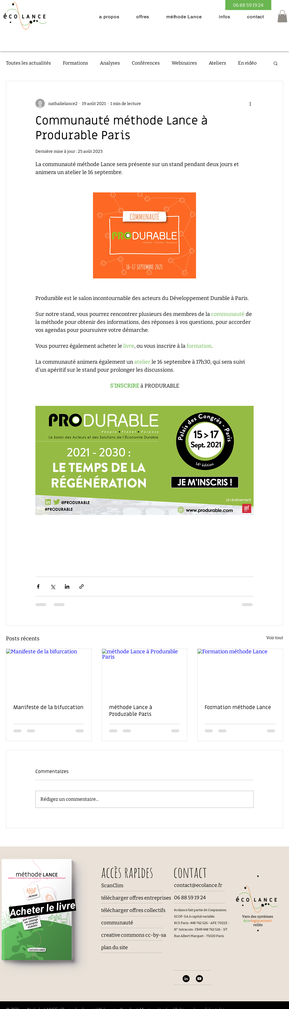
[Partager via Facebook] (38, 586)
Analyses (110, 63)
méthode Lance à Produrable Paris (130, 711)
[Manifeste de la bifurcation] (48, 673)
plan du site (114, 947)
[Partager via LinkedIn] (67, 586)
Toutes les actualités (28, 63)
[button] (109, 16)
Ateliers (217, 63)
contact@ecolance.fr (198, 885)
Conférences (146, 63)
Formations (75, 63)
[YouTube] (199, 978)
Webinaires (184, 63)
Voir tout (274, 637)
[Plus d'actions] (250, 103)
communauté (117, 923)
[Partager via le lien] (81, 586)
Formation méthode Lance (238, 707)
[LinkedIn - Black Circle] (186, 978)
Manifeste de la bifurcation (48, 707)
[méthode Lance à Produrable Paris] (144, 673)
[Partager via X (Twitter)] (52, 586)
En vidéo (247, 63)
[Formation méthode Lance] (240, 673)
